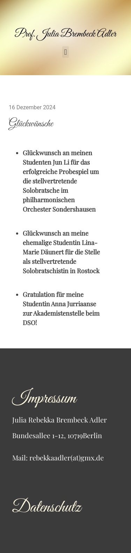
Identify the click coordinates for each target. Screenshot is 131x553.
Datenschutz (46, 508)
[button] (65, 52)
